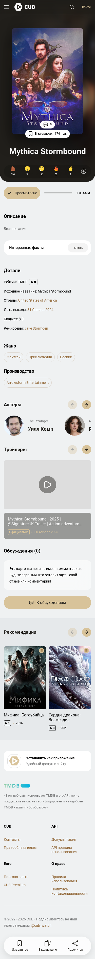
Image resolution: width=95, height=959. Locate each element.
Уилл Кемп (40, 429)
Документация (63, 839)
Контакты (12, 839)
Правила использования (64, 879)
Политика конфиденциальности (69, 891)
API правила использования (64, 850)
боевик (66, 357)
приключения (40, 357)
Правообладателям (20, 848)
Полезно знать (16, 877)
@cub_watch (41, 925)
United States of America (37, 300)
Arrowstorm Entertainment (28, 383)
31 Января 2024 (40, 310)
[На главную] (24, 7)
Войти (86, 7)
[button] (86, 404)
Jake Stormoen (36, 328)
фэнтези (14, 357)
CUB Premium (15, 885)
